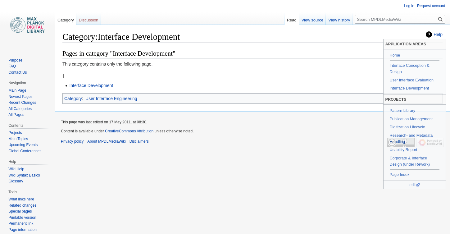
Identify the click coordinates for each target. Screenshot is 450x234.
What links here (21, 199)
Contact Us (17, 72)
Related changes (22, 205)
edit (412, 185)
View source (313, 20)
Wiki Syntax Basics (24, 175)
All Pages (16, 114)
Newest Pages (20, 96)
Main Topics (18, 139)
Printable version (22, 217)
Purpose (15, 60)
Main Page (17, 90)
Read (292, 20)
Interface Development (409, 88)
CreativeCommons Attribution (129, 131)
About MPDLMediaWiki (106, 141)
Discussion (88, 20)
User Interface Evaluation (412, 80)
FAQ (12, 66)
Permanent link (20, 223)
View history (339, 20)
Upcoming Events (23, 145)
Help (438, 34)
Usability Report (403, 150)
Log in (409, 6)
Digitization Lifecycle (407, 127)
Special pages (20, 211)
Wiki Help (16, 169)
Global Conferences (24, 151)
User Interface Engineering (111, 98)
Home (395, 55)
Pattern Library (403, 110)
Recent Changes (22, 102)
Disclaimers (139, 141)
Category (73, 98)
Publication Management (411, 119)
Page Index (400, 174)
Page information (22, 229)
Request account (431, 6)
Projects (15, 133)
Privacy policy (72, 141)
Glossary (15, 181)
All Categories (20, 109)
